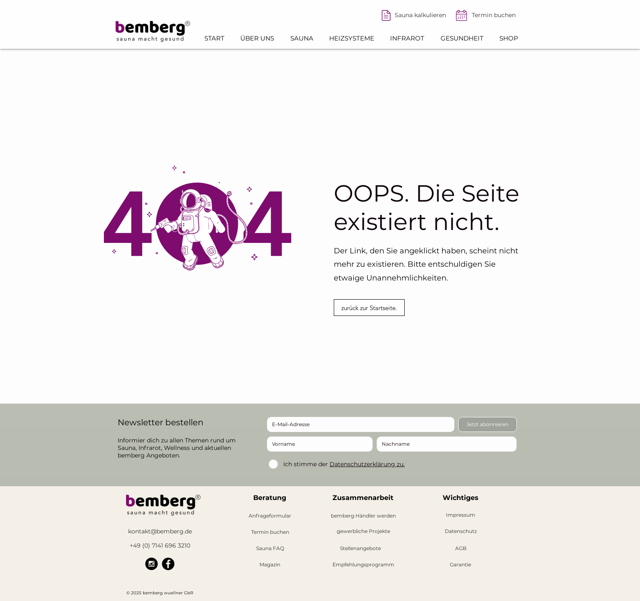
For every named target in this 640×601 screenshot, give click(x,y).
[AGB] (460, 548)
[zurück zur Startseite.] (369, 307)
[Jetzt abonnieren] (487, 424)
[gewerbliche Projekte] (363, 531)
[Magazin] (270, 565)
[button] (257, 38)
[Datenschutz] (460, 531)
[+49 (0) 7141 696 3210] (159, 546)
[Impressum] (461, 515)
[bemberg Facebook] (168, 564)
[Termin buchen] (493, 15)
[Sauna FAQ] (270, 548)
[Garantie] (460, 565)
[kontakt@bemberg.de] (159, 531)
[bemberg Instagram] (151, 564)
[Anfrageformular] (270, 516)
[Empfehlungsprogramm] (363, 565)
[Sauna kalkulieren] (420, 15)
